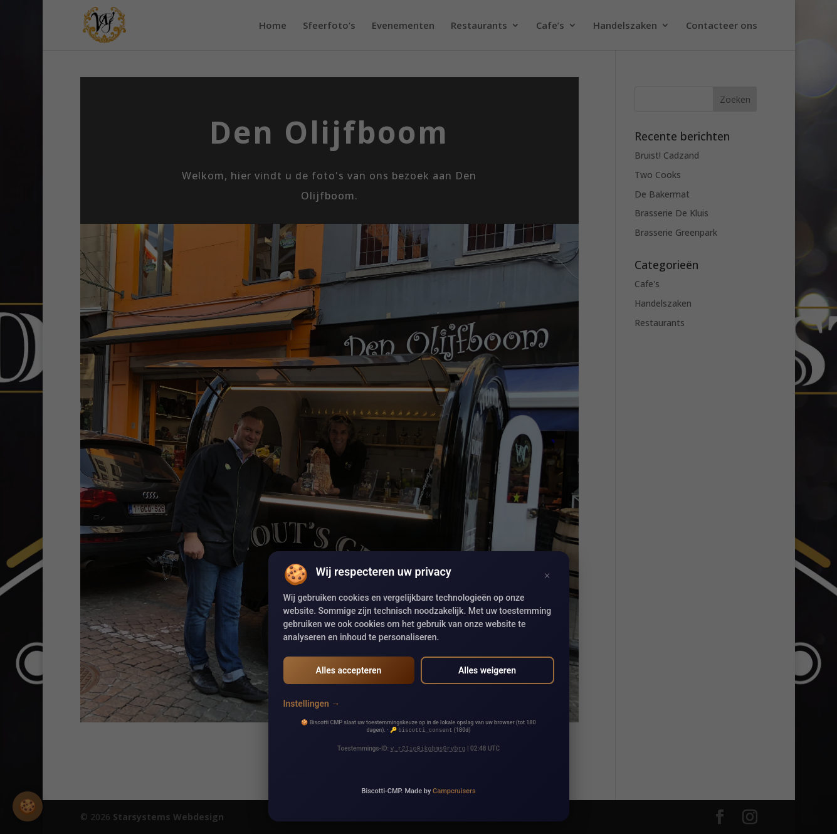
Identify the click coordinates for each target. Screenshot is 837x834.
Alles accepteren (349, 670)
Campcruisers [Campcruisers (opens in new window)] (454, 791)
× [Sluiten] (547, 574)
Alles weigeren (487, 670)
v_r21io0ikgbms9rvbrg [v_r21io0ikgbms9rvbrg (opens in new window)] (428, 748)
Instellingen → (311, 704)
